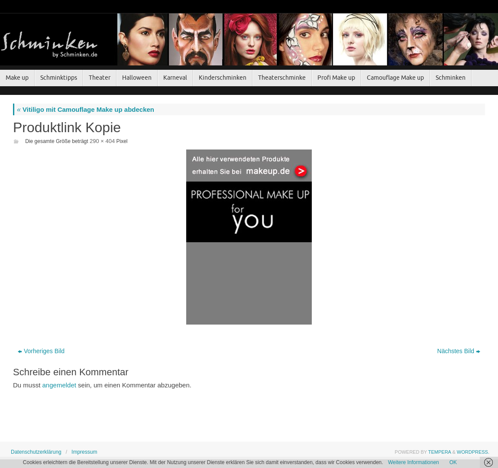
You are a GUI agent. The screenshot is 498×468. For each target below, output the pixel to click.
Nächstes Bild (459, 351)
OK (453, 462)
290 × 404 (102, 141)
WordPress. (473, 452)
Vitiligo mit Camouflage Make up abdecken (85, 109)
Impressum (84, 452)
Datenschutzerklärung (36, 452)
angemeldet (59, 385)
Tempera (439, 452)
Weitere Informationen (413, 462)
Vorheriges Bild (41, 351)
